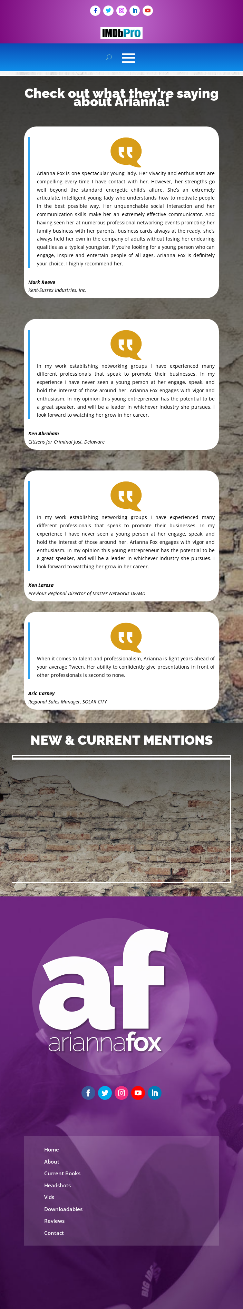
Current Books (62, 1173)
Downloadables (63, 1209)
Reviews (54, 1220)
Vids (49, 1197)
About (51, 1161)
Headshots (57, 1185)
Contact (54, 1232)
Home (51, 1149)
